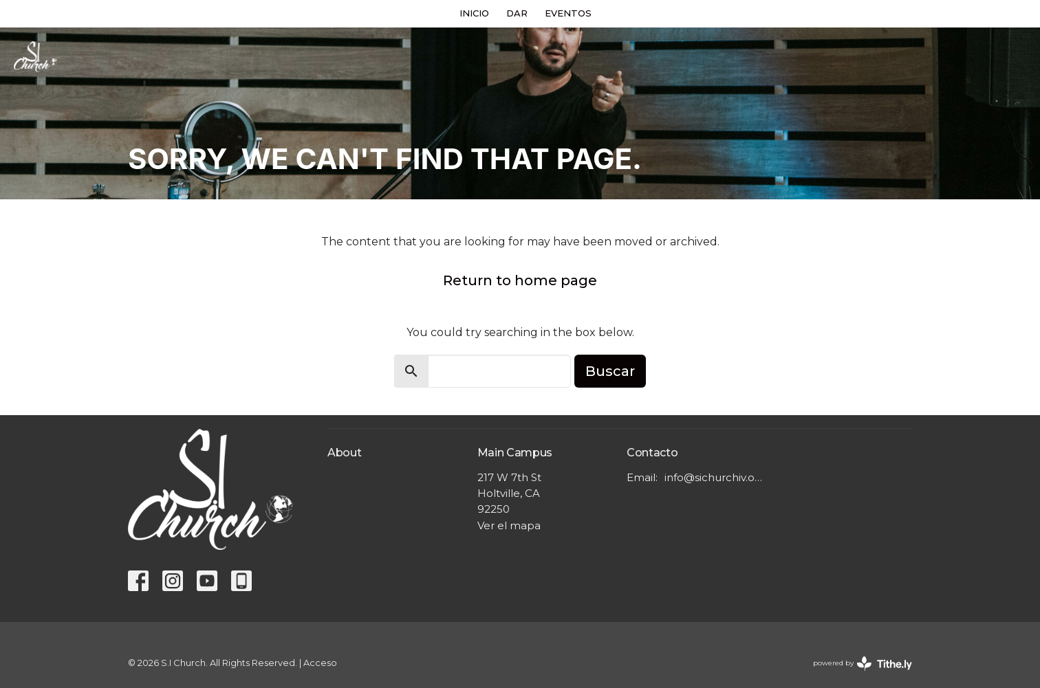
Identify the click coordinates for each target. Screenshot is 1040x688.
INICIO (474, 13)
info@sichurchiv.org (713, 477)
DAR (517, 13)
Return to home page (520, 280)
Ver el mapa (509, 525)
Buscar (610, 371)
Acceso (320, 663)
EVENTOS (568, 13)
